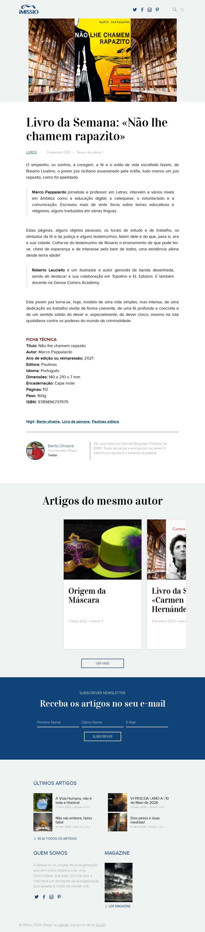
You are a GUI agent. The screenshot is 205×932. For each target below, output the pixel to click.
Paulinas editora (105, 421)
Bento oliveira (48, 421)
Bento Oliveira (61, 446)
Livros (31, 152)
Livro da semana (76, 421)
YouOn (100, 925)
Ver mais (103, 663)
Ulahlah (63, 925)
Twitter (52, 455)
